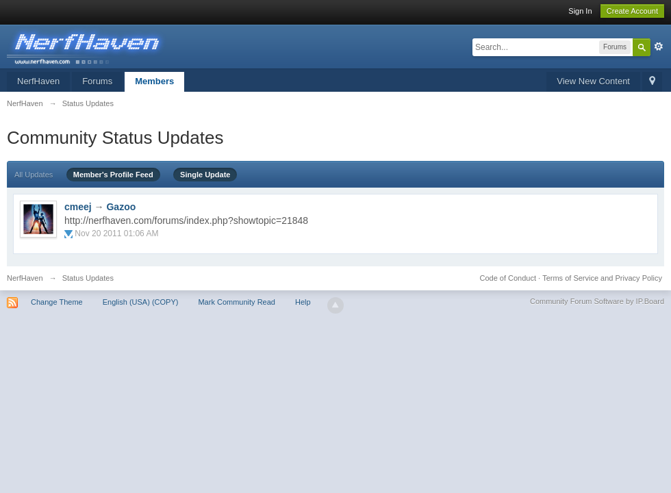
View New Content (593, 81)
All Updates (33, 174)
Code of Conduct (507, 278)
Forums (97, 81)
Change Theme (57, 302)
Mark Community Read (236, 302)
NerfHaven (38, 81)
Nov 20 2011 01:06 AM (116, 233)
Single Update (205, 174)
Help (303, 302)
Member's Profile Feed (113, 174)
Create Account (632, 11)
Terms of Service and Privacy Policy (602, 278)
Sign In (580, 11)
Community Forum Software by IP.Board (597, 301)
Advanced (658, 46)
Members (154, 81)
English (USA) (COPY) (141, 302)
